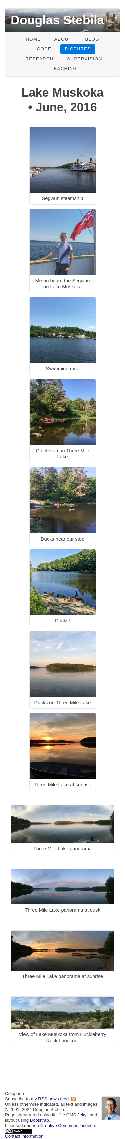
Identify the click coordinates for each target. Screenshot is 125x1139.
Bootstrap (39, 1120)
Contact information (24, 1136)
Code (44, 48)
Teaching (64, 68)
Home (33, 39)
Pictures (78, 48)
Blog (92, 39)
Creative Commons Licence (67, 1125)
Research (39, 58)
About (63, 39)
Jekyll (82, 1114)
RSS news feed (53, 1098)
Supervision (84, 58)
